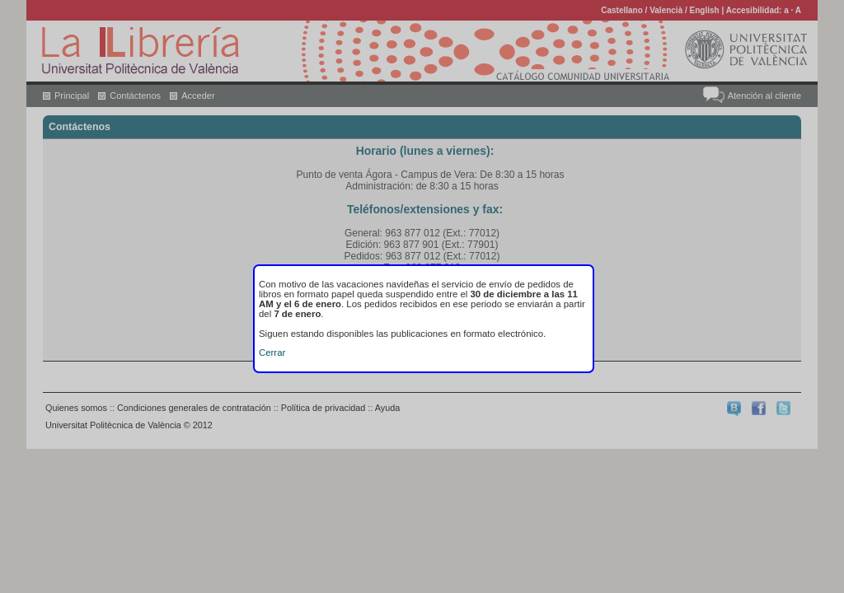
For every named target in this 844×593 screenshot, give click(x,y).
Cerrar (272, 352)
